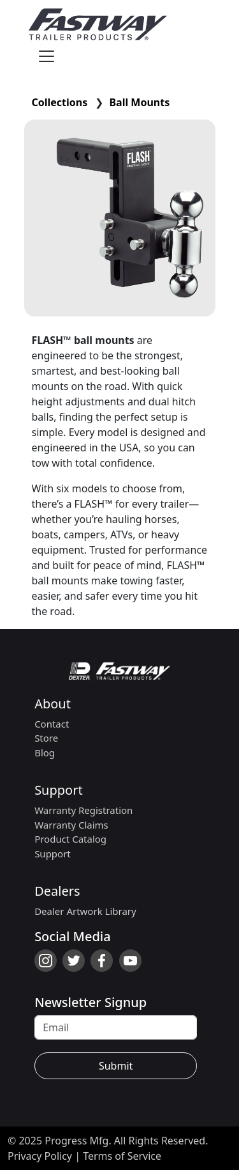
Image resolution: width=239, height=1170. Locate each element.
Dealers (57, 891)
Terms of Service (122, 1156)
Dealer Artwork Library (85, 911)
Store (46, 737)
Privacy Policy (40, 1156)
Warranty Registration (83, 810)
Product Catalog (70, 838)
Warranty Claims (71, 824)
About (52, 703)
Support (58, 790)
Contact (51, 723)
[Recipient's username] (115, 1027)
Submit (116, 1066)
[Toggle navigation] (46, 56)
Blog (44, 752)
